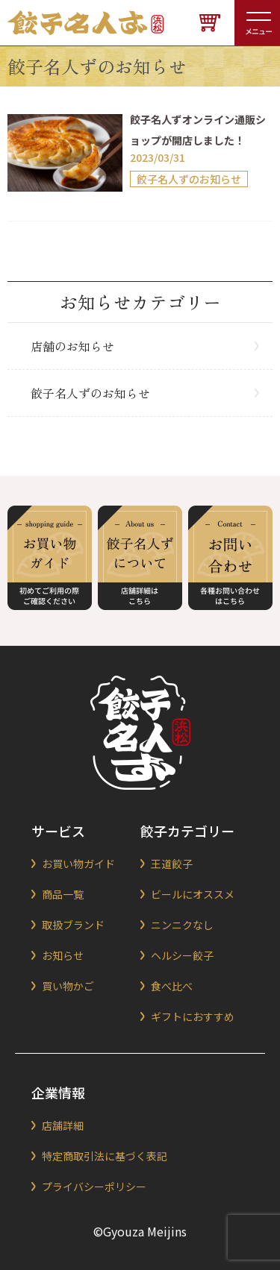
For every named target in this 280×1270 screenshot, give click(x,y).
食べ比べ (172, 985)
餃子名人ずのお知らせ (90, 393)
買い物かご (68, 985)
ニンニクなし (182, 924)
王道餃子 (172, 863)
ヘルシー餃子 (182, 955)
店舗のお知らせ (72, 346)
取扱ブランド (73, 924)
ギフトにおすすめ (192, 1016)
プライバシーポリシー (94, 1186)
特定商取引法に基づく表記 (104, 1155)
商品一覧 (63, 894)
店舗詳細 (63, 1125)
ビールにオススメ (192, 894)
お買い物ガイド (78, 863)
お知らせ (63, 955)
